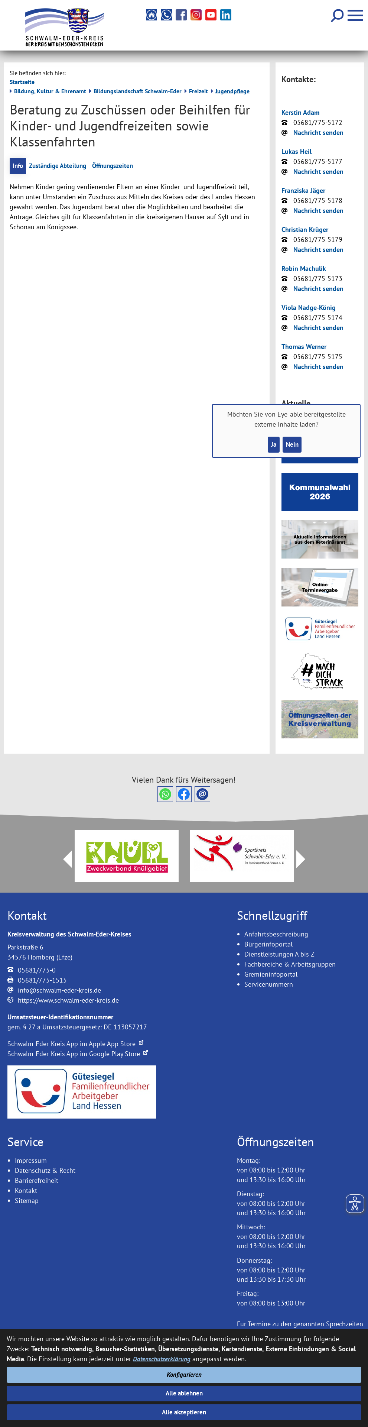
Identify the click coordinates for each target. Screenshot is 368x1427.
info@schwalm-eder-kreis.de (59, 990)
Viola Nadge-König (308, 307)
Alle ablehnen (184, 1392)
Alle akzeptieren (184, 1412)
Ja (273, 445)
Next (305, 859)
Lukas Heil (296, 151)
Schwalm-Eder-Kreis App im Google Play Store (77, 1053)
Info (18, 166)
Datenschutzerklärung (162, 1355)
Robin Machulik (303, 268)
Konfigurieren (184, 1372)
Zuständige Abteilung (61, 166)
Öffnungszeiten (120, 166)
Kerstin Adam (300, 112)
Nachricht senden (318, 132)
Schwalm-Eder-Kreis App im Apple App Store (75, 1043)
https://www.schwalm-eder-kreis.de (68, 1000)
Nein (292, 445)
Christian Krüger (304, 229)
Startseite (22, 81)
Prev (63, 859)
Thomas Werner (303, 346)
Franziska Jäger (303, 190)
